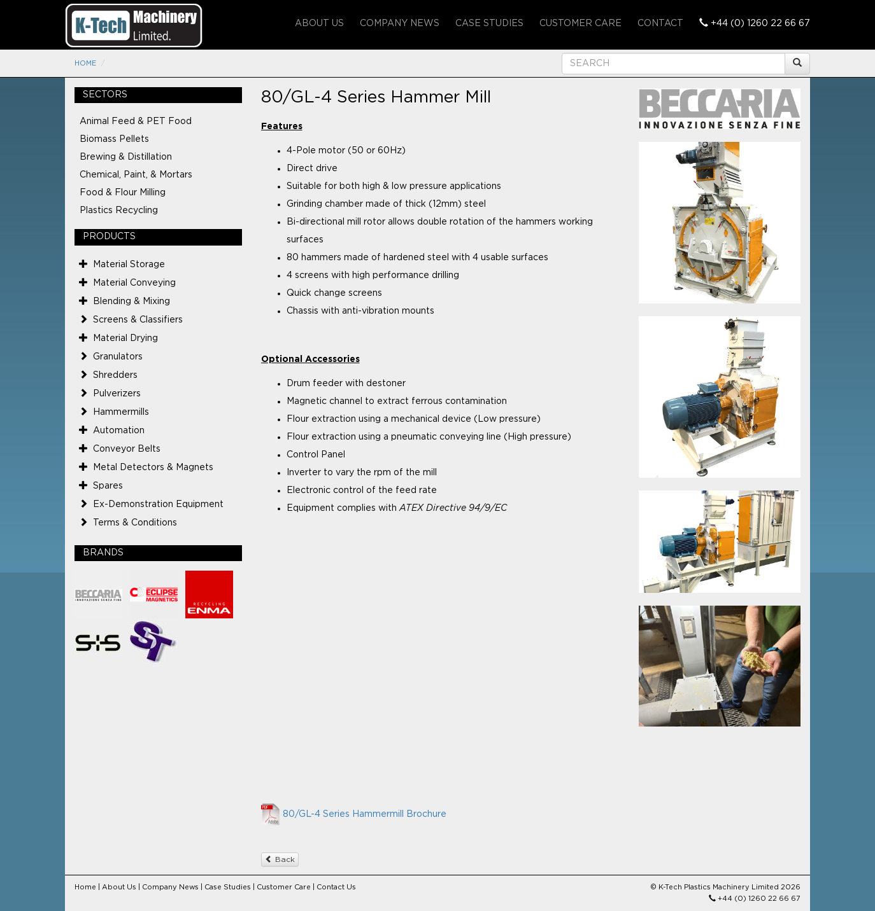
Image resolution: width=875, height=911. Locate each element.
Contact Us (336, 887)
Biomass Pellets (114, 139)
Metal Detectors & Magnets (153, 467)
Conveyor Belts (126, 449)
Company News (399, 23)
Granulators (118, 356)
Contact (660, 23)
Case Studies (489, 23)
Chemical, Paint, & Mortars (136, 174)
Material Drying (125, 338)
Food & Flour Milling (123, 192)
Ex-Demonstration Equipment (158, 504)
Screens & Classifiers (138, 320)
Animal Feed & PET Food (136, 121)
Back (280, 859)
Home (85, 63)
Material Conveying (134, 283)
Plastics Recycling (119, 210)
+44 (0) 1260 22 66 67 (754, 23)
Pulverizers (117, 393)
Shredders (115, 375)
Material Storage (129, 264)
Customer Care (580, 23)
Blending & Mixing (131, 301)
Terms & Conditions (135, 522)
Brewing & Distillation (126, 157)
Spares (108, 486)
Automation (119, 430)
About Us (319, 23)
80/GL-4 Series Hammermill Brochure (364, 814)
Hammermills (121, 412)
